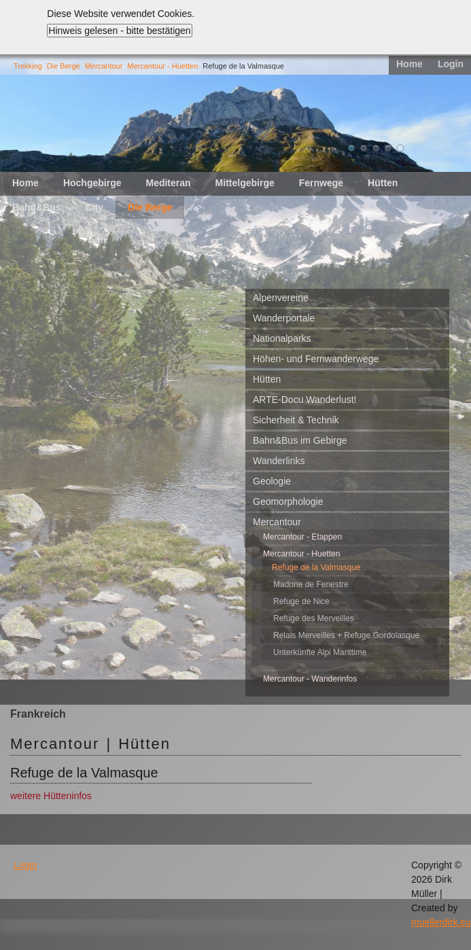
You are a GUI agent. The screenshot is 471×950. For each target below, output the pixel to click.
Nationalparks (282, 338)
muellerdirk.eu (441, 922)
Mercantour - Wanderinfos (310, 679)
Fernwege (321, 182)
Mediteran (167, 182)
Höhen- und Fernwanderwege (316, 358)
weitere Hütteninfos (51, 795)
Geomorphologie (288, 501)
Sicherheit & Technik (296, 420)
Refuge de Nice (301, 601)
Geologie (272, 481)
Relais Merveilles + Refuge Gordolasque (346, 635)
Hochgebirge (92, 182)
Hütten (383, 182)
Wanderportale (284, 318)
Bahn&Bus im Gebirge (300, 440)
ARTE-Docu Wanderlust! (305, 399)
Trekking (28, 66)
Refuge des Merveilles (313, 618)
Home (409, 63)
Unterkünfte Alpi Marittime (319, 652)
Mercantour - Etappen (302, 537)
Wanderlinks (279, 460)
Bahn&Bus (36, 207)
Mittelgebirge (245, 182)
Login (451, 63)
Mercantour (104, 66)
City (94, 207)
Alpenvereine (281, 297)
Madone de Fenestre (311, 584)
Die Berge (63, 66)
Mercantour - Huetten (162, 66)
